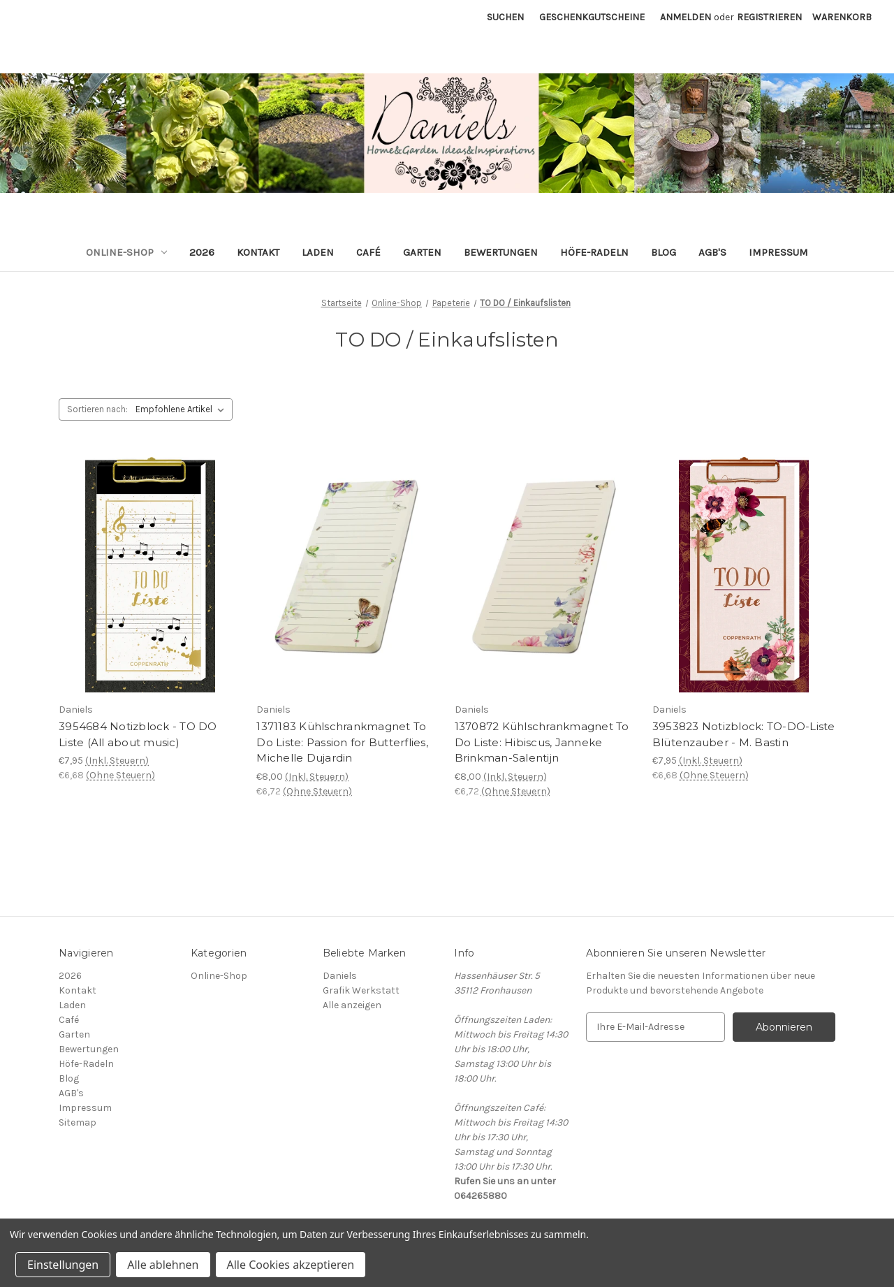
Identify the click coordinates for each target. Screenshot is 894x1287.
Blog (663, 252)
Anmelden (685, 17)
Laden (318, 252)
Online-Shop (126, 252)
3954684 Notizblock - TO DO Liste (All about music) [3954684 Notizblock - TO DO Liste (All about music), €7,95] (138, 734)
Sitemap (77, 1122)
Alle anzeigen (352, 1005)
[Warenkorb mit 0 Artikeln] (842, 17)
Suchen (505, 17)
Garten (422, 252)
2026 (201, 252)
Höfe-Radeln (594, 252)
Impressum (778, 252)
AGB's (712, 252)
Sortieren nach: (97, 409)
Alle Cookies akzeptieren (291, 1264)
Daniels (340, 976)
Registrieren (769, 17)
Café (368, 252)
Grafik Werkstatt (361, 990)
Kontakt (258, 252)
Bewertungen (501, 252)
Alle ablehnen (162, 1264)
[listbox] (182, 409)
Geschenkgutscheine (592, 17)
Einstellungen (62, 1264)
